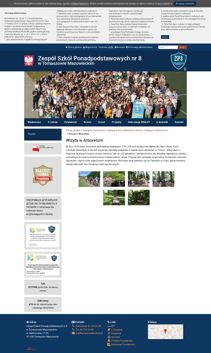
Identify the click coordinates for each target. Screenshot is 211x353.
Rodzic (87, 122)
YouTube (113, 337)
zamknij (165, 37)
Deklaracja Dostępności (121, 344)
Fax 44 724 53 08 (82, 329)
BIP (111, 326)
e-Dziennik (114, 329)
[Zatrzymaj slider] (185, 69)
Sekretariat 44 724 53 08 (86, 326)
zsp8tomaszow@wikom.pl (87, 333)
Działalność (70, 122)
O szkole (53, 122)
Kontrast (120, 47)
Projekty (116, 122)
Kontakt (179, 122)
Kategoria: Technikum (94, 130)
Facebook (114, 333)
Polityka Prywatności (120, 340)
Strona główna (73, 47)
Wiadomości (34, 122)
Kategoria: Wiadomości (156, 130)
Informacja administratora (139, 47)
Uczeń (101, 122)
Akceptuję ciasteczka (185, 3)
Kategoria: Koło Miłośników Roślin (124, 130)
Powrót (31, 134)
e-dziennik (162, 122)
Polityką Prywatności (80, 3)
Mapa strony (90, 47)
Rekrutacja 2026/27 (139, 122)
